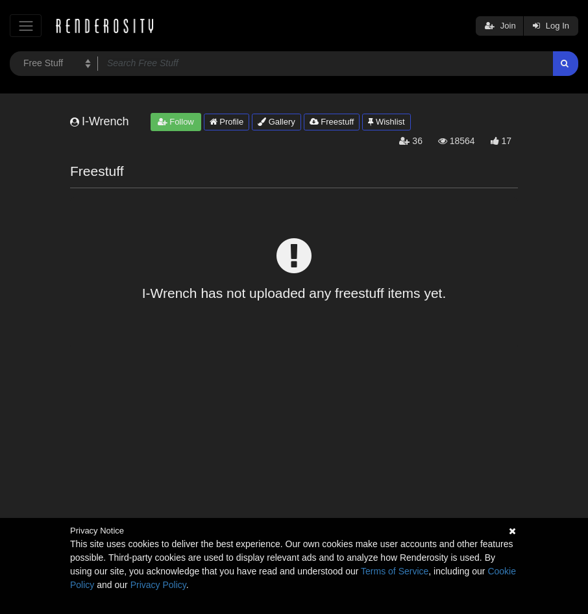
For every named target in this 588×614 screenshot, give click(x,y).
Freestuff (332, 122)
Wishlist (386, 122)
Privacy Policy (158, 585)
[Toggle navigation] (26, 25)
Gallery (276, 122)
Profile (226, 122)
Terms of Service (394, 571)
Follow (176, 122)
